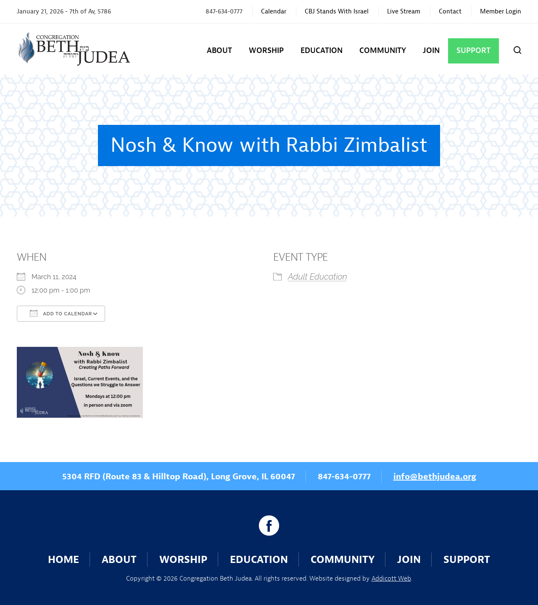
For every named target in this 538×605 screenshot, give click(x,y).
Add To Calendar (61, 313)
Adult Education (317, 277)
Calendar (273, 12)
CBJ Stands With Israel (337, 12)
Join (431, 50)
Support (473, 50)
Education (322, 50)
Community (382, 50)
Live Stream (403, 12)
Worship (266, 50)
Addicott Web (391, 578)
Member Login (500, 12)
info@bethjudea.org (434, 476)
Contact (450, 12)
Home (63, 559)
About (219, 50)
